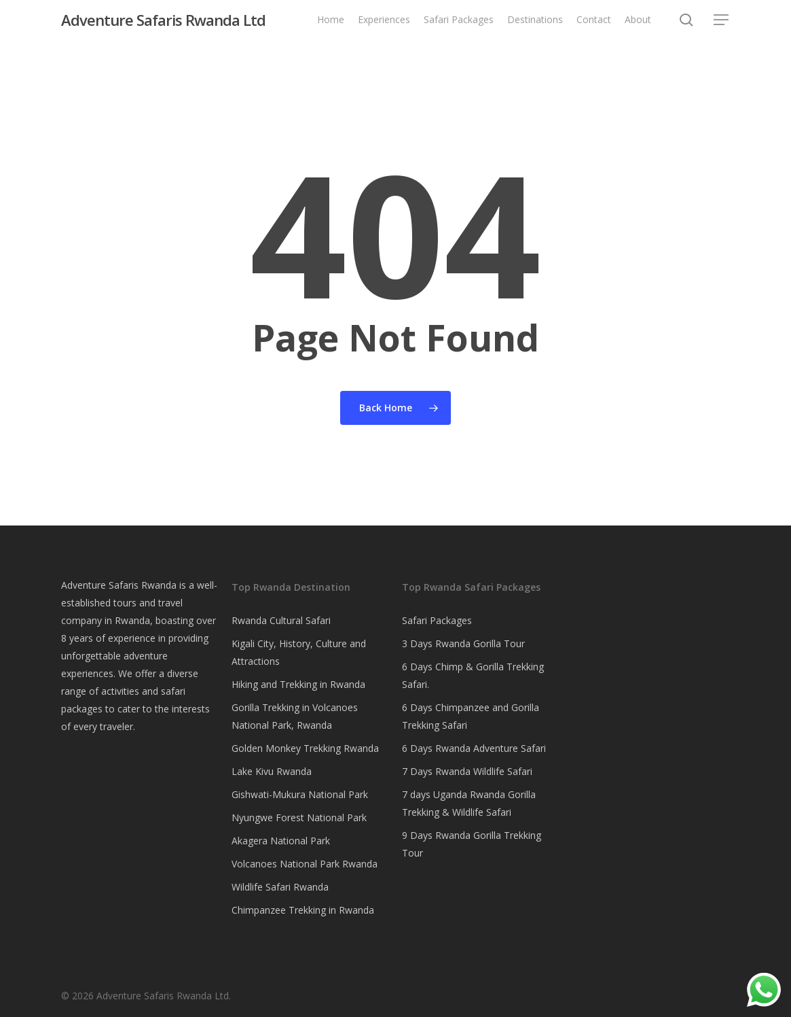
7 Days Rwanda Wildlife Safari (467, 771)
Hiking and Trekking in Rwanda (298, 684)
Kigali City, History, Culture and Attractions (299, 652)
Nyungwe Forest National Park (299, 817)
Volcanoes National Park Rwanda (305, 863)
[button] (722, 27)
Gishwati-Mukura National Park (300, 794)
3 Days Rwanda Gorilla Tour (463, 643)
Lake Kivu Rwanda (272, 771)
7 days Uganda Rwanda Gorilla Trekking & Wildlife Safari (469, 803)
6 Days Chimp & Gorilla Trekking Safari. (473, 675)
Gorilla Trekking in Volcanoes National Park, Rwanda (295, 716)
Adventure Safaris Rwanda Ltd (163, 26)
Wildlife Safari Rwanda (280, 886)
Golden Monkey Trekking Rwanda (305, 748)
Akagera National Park (281, 840)
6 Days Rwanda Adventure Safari (474, 748)
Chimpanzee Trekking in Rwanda (303, 909)
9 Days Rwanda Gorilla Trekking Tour (471, 844)
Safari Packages (437, 620)
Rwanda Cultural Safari (281, 620)
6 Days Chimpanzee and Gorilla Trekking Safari (470, 716)
